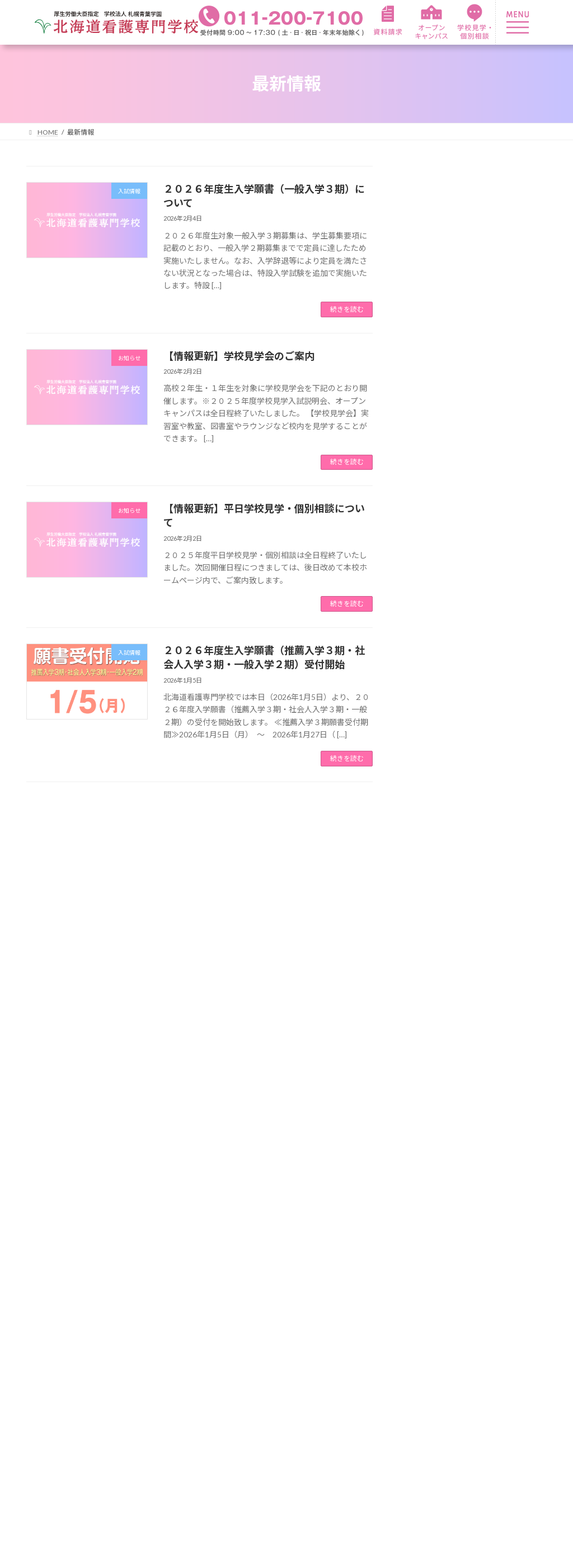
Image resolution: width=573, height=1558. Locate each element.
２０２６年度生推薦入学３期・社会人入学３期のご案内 (500, 469)
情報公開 (488, 1334)
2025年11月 (430, 1030)
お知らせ (424, 882)
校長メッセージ (58, 1344)
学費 (368, 1299)
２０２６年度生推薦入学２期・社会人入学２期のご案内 (500, 606)
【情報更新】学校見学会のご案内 (238, 356)
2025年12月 (430, 1007)
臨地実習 (155, 1317)
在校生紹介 (270, 1300)
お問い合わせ (497, 1317)
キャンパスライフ (284, 1250)
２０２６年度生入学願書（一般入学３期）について (500, 217)
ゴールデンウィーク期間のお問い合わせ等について (500, 796)
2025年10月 (430, 1052)
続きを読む (347, 309)
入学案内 (377, 1250)
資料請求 (488, 1282)
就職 (257, 1385)
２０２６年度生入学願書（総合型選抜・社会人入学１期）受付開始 (500, 733)
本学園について (58, 1282)
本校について (54, 1312)
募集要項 (377, 1282)
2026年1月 (428, 985)
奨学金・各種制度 (395, 1317)
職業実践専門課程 (173, 1334)
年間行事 (266, 1282)
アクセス (44, 1413)
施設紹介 (45, 1379)
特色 (147, 1282)
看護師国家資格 (279, 1367)
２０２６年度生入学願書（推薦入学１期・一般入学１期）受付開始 (500, 669)
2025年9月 (428, 1074)
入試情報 (424, 904)
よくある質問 (54, 1396)
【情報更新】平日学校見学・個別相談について (500, 332)
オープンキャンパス (510, 1299)
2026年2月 (428, 963)
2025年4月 (428, 1097)
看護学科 (155, 1250)
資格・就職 (270, 1336)
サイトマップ (497, 1351)
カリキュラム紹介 (173, 1299)
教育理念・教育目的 (67, 1361)
